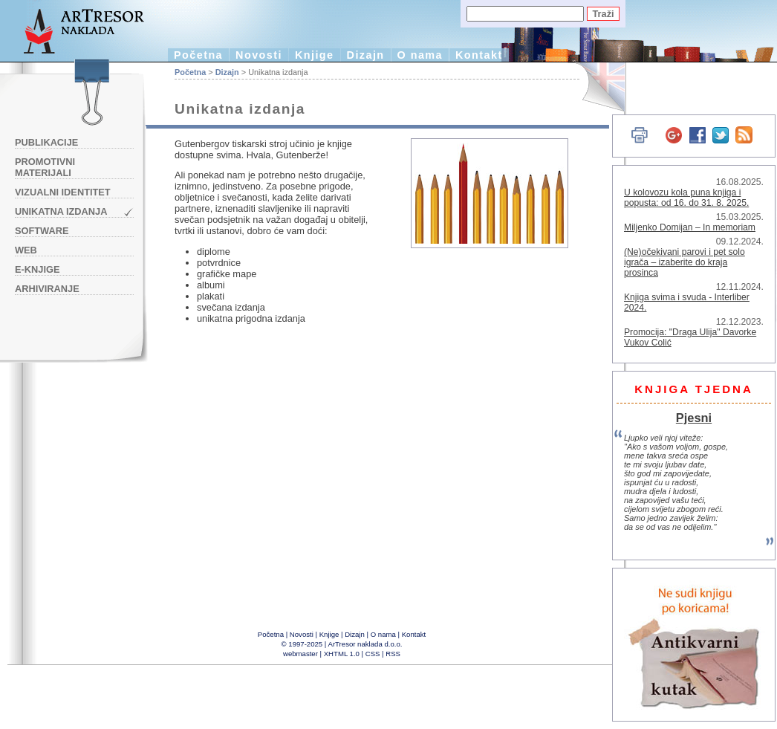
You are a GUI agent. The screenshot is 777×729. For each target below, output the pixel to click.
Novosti (258, 55)
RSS (393, 653)
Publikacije (46, 142)
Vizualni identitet (63, 192)
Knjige (314, 55)
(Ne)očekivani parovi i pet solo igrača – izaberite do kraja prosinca (684, 262)
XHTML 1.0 (342, 653)
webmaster (300, 653)
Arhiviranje (47, 288)
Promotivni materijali (45, 167)
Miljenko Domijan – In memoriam (689, 227)
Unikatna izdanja (61, 211)
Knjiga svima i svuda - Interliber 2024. (687, 302)
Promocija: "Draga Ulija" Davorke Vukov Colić (690, 337)
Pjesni (694, 417)
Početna (198, 55)
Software (42, 230)
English (595, 87)
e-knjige (37, 269)
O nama (420, 55)
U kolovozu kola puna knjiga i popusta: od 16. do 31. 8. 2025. (686, 197)
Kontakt (479, 55)
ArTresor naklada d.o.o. (365, 644)
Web (26, 250)
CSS (372, 653)
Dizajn (366, 55)
